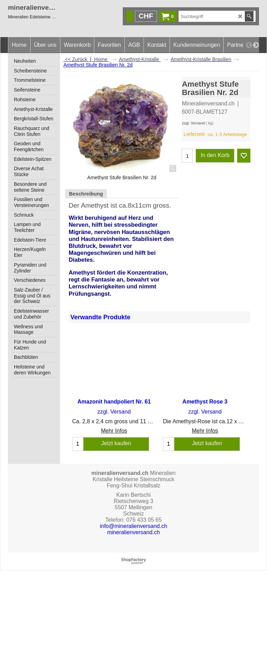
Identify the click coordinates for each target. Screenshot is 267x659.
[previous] (249, 45)
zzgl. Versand (193, 123)
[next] (256, 45)
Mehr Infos (114, 431)
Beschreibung (86, 194)
